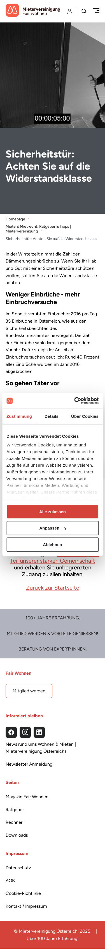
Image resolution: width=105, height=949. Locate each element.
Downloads (17, 835)
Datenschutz (18, 867)
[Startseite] (33, 11)
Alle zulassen (52, 511)
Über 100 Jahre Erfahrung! (53, 938)
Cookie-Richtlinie (23, 893)
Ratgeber (15, 809)
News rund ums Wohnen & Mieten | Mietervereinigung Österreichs (41, 748)
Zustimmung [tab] (19, 416)
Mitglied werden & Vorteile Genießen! (52, 633)
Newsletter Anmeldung (29, 764)
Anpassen (52, 528)
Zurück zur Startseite (52, 587)
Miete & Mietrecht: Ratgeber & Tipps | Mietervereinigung (38, 229)
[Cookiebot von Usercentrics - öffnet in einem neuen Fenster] (75, 400)
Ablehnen (52, 544)
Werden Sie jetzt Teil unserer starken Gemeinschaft (55, 557)
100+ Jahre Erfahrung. (52, 617)
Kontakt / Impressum (26, 906)
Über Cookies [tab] (85, 416)
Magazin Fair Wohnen (27, 796)
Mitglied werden (29, 691)
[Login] (69, 11)
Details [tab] (52, 416)
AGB (10, 880)
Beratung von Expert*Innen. (52, 649)
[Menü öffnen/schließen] (96, 11)
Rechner (14, 822)
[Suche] (83, 12)
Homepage (15, 218)
